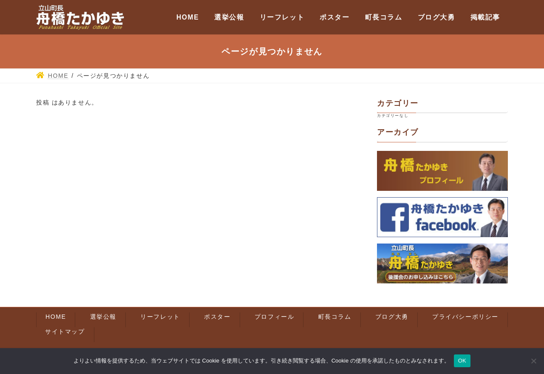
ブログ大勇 (391, 316)
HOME (55, 316)
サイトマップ (65, 331)
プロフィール (275, 316)
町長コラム (334, 316)
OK (462, 360)
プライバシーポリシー (465, 316)
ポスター (217, 316)
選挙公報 (103, 316)
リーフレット (160, 316)
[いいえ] (533, 361)
